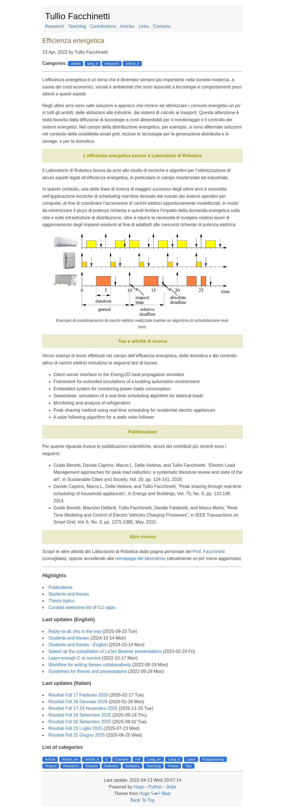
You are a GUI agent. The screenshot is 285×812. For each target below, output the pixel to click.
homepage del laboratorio (140, 558)
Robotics (111, 766)
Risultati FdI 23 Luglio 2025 (75, 728)
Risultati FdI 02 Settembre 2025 (79, 721)
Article (50, 759)
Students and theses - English (78, 644)
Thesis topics (61, 600)
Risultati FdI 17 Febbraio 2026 (78, 695)
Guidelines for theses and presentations (87, 671)
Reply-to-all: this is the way (74, 631)
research (112, 63)
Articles (127, 26)
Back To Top (143, 800)
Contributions (103, 26)
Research (54, 26)
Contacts (162, 26)
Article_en (70, 759)
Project (50, 766)
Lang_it (174, 759)
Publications (60, 587)
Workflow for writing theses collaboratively (89, 664)
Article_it (92, 759)
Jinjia (171, 786)
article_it (132, 63)
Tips (188, 766)
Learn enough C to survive (74, 658)
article (75, 63)
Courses (121, 759)
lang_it (92, 63)
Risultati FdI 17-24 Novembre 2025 (82, 708)
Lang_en (154, 759)
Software (132, 766)
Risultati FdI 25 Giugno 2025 (76, 735)
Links (144, 26)
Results (91, 766)
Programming (213, 759)
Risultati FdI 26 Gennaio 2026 (77, 701)
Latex (191, 759)
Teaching (77, 26)
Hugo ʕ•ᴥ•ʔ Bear (155, 793)
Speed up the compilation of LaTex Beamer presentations (104, 651)
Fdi (137, 759)
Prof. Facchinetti (209, 551)
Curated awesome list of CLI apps (81, 607)
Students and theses (68, 594)
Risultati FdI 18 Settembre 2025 (79, 715)
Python (155, 786)
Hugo (139, 786)
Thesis (173, 766)
